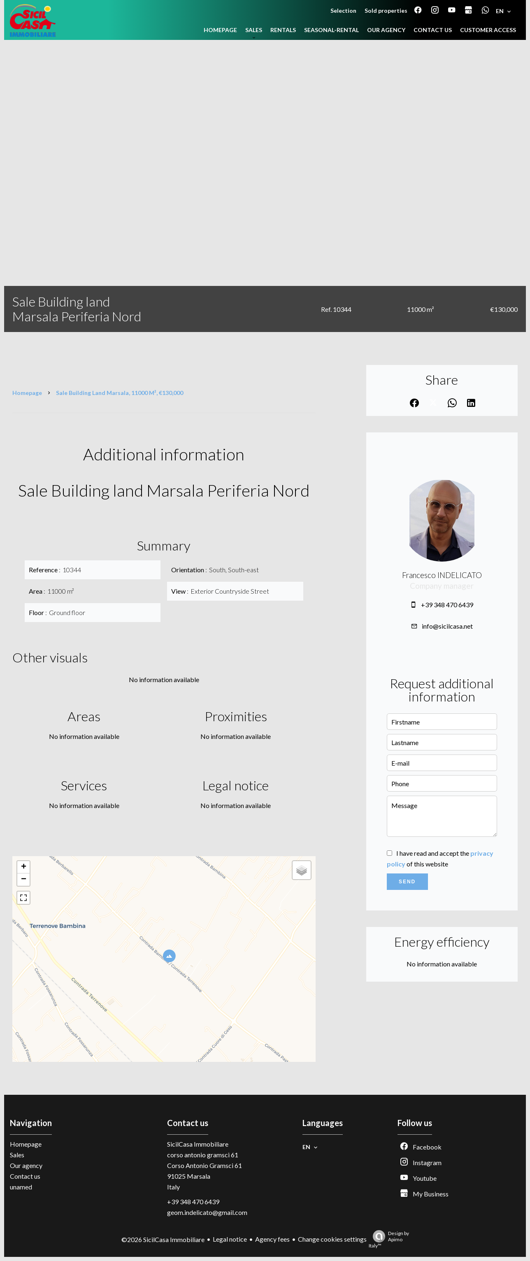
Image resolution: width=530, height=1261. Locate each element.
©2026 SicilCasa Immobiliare (163, 1239)
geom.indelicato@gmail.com (207, 1212)
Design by (389, 1239)
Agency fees (272, 1239)
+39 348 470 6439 (447, 604)
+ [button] (23, 867)
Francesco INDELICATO (442, 575)
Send (407, 882)
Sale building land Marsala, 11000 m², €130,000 (119, 392)
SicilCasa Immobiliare (197, 1144)
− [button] (23, 879)
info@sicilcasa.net (447, 626)
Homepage (27, 392)
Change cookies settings (332, 1239)
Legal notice (230, 1239)
